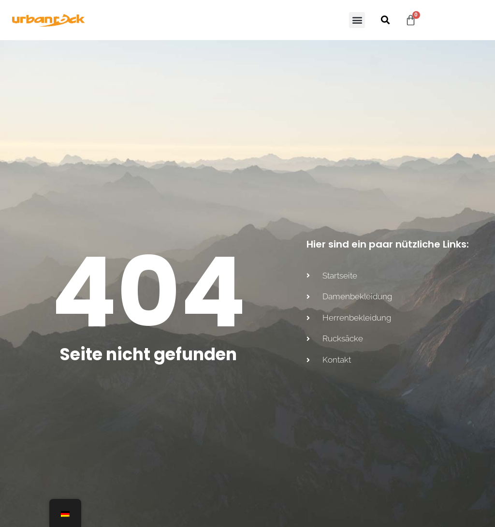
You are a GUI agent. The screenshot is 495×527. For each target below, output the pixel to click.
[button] (357, 20)
